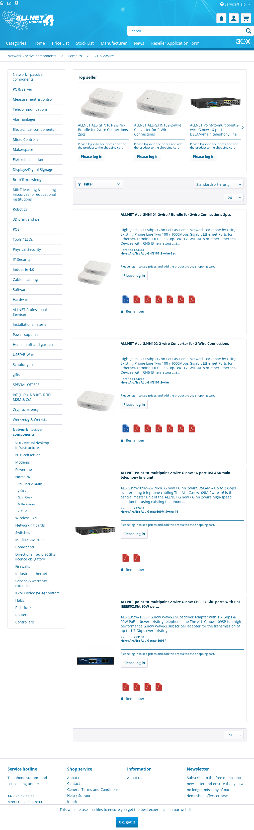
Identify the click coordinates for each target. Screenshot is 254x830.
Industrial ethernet (31, 573)
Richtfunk (23, 607)
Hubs (19, 600)
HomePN (23, 476)
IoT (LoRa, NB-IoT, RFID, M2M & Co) (32, 397)
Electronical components (33, 129)
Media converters (30, 539)
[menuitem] (221, 18)
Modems (22, 462)
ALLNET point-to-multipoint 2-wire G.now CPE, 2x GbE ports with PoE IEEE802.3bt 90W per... (181, 604)
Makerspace (23, 149)
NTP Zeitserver (27, 455)
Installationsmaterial (30, 324)
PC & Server (22, 89)
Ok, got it (127, 822)
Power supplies (25, 334)
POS (16, 229)
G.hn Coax (25, 497)
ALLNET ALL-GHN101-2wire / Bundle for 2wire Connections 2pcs (103, 130)
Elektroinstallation (28, 159)
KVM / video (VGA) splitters (37, 593)
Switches (22, 532)
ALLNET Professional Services (30, 312)
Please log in (91, 156)
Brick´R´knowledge (28, 179)
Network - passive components (28, 77)
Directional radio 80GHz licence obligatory (35, 556)
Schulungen (23, 364)
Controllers (24, 622)
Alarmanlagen (24, 119)
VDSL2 (22, 511)
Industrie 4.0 (23, 269)
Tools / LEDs (23, 239)
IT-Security (22, 259)
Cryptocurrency (26, 409)
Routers (21, 614)
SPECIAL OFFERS (26, 384)
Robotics (20, 209)
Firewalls (22, 566)
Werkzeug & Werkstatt (31, 419)
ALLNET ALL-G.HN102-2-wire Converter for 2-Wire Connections (157, 130)
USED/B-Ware (24, 354)
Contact (73, 783)
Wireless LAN (26, 518)
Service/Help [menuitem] (233, 4)
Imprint (73, 801)
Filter (85, 184)
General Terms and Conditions (93, 789)
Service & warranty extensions (31, 583)
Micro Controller (26, 139)
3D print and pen (27, 219)
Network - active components (27, 432)
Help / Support (79, 795)
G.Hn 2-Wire (26, 504)
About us (74, 777)
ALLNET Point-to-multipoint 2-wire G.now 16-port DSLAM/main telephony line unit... (215, 130)
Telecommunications (30, 109)
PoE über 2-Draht (30, 484)
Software (20, 289)
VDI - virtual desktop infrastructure (32, 445)
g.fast (22, 490)
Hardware (21, 299)
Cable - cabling (25, 279)
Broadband (24, 547)
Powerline (23, 469)
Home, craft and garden (33, 344)
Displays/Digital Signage (33, 169)
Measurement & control (33, 99)
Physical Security (27, 249)
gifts (16, 374)
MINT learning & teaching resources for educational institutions (34, 194)
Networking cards (30, 525)
